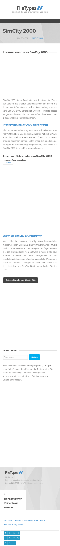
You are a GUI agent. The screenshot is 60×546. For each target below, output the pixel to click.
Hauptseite (22, 38)
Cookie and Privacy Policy (34, 520)
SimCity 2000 (37, 38)
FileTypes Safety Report (13, 525)
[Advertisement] (28, 76)
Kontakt (18, 520)
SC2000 (8, 162)
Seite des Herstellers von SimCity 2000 (20, 280)
